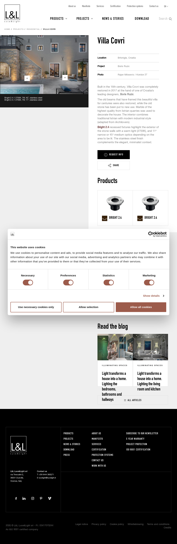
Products (57, 18)
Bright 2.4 (103, 127)
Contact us (153, 6)
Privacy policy (99, 524)
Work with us (99, 465)
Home (7, 29)
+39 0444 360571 (46, 475)
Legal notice (81, 524)
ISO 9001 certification (138, 449)
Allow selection (88, 307)
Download (142, 18)
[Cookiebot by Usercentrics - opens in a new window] (151, 234)
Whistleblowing (135, 524)
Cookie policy (117, 524)
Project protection (136, 444)
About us (72, 6)
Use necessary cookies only (36, 307)
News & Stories (113, 18)
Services (100, 6)
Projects (82, 18)
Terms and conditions (158, 524)
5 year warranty (135, 438)
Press (67, 454)
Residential (33, 29)
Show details (151, 295)
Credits (167, 528)
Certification (115, 6)
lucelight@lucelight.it (47, 478)
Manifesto (86, 6)
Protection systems (135, 6)
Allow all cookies (141, 307)
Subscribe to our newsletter (142, 433)
